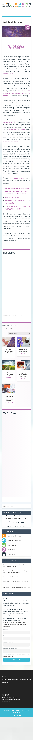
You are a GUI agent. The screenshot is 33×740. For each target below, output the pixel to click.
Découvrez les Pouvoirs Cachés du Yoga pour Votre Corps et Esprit (15, 571)
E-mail (5, 636)
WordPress (16, 712)
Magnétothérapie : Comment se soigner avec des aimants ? (15, 582)
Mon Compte (6, 677)
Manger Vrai (12, 545)
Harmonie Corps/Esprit (15, 540)
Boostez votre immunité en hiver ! (13, 577)
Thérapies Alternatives (15, 536)
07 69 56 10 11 (6, 702)
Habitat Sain (12, 554)
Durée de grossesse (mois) (10, 648)
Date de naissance (8, 642)
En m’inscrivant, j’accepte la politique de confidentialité (16, 655)
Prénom (5, 630)
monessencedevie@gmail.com (11, 699)
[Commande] (19, 333)
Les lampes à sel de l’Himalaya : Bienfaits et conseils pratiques (16, 565)
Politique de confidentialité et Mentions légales (16, 679)
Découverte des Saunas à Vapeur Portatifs (16, 587)
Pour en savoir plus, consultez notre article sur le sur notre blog (15, 624)
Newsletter (5, 682)
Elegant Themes (15, 710)
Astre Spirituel (12, 550)
